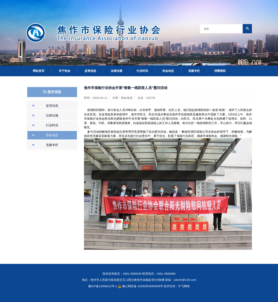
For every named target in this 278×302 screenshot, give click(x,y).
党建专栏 (194, 70)
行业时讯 (142, 70)
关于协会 (64, 70)
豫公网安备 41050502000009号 (143, 286)
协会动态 (168, 70)
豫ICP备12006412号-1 (102, 286)
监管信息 (90, 70)
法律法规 (116, 70)
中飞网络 (184, 286)
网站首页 (38, 70)
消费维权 (220, 70)
